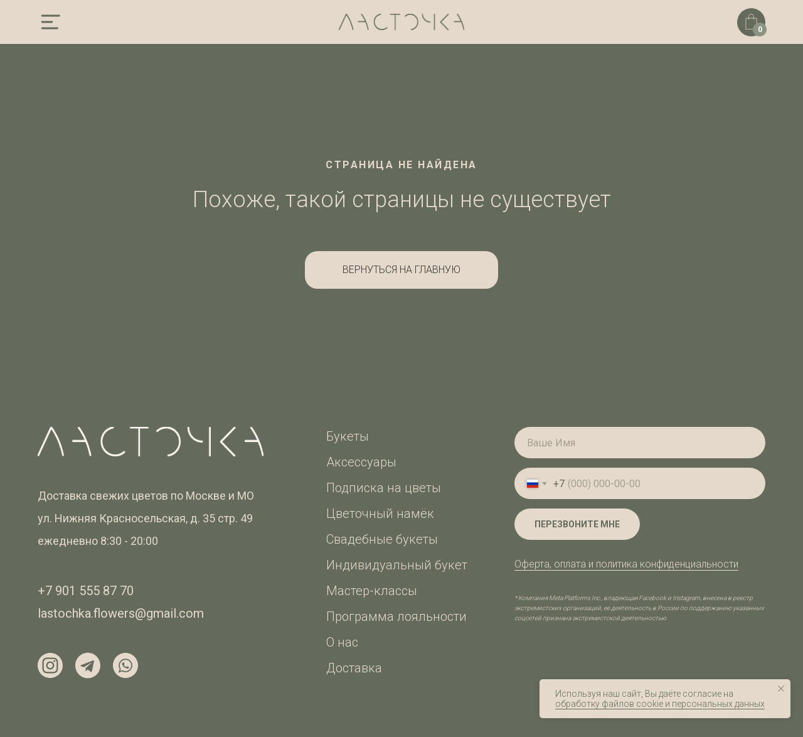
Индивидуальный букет (396, 565)
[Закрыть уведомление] (781, 688)
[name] (639, 442)
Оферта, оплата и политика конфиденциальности (626, 564)
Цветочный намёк (380, 513)
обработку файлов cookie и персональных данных (660, 704)
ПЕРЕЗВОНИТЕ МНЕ (577, 524)
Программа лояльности (396, 616)
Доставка (354, 667)
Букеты (347, 436)
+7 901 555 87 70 (86, 590)
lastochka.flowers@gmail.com (121, 613)
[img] (50, 22)
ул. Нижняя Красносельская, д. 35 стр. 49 (145, 518)
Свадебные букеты (382, 539)
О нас (342, 642)
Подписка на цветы (383, 487)
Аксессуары (361, 462)
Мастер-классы (371, 590)
